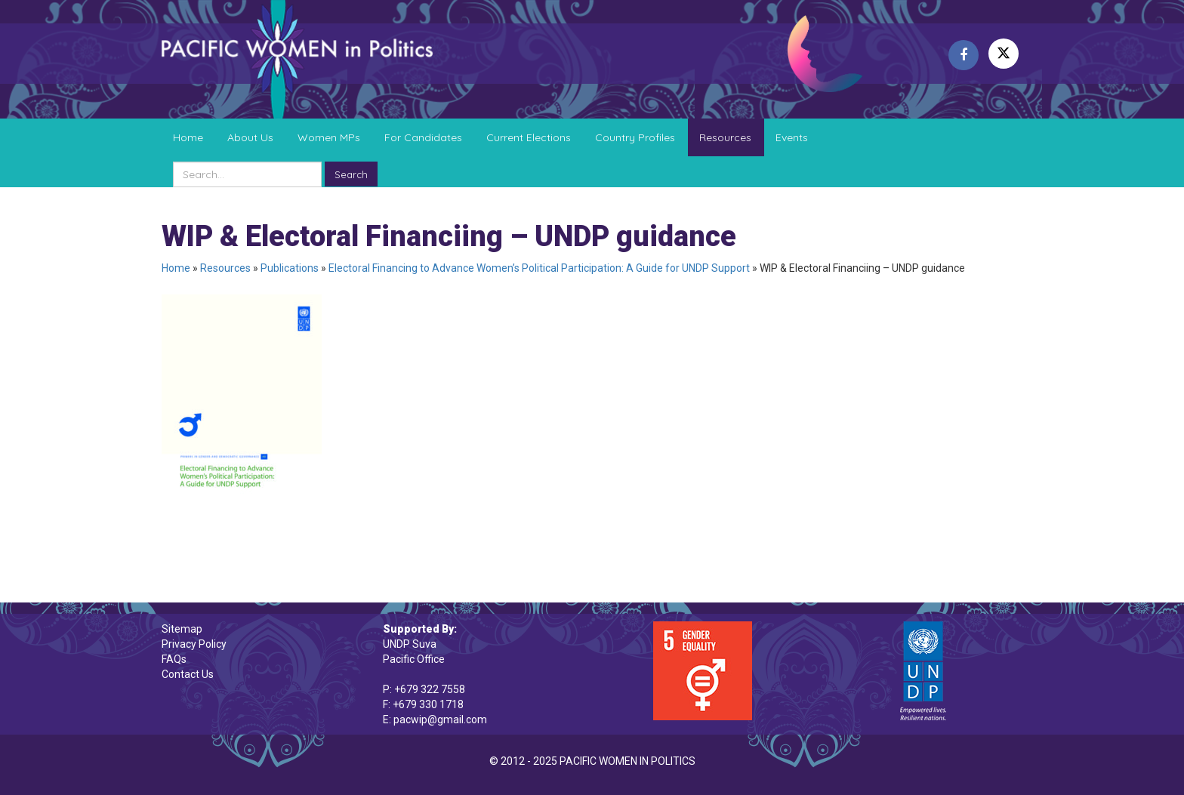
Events (791, 137)
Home (188, 137)
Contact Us (188, 674)
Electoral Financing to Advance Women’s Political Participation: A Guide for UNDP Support (539, 268)
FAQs (174, 659)
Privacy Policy (194, 644)
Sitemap (182, 629)
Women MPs (329, 137)
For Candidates (423, 137)
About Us (250, 137)
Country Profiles (635, 137)
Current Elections (528, 137)
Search (351, 174)
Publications (290, 268)
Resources (725, 137)
